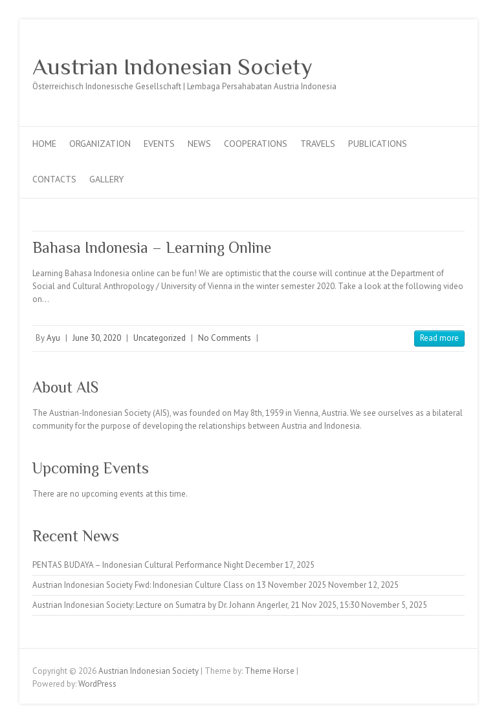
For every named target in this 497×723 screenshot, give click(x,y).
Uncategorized (159, 337)
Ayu (53, 337)
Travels (317, 143)
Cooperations (255, 143)
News (199, 143)
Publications (377, 143)
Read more (439, 337)
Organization (100, 143)
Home (44, 143)
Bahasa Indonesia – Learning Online (151, 247)
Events (159, 143)
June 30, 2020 (96, 337)
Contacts (54, 179)
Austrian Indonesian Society (172, 67)
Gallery (106, 179)
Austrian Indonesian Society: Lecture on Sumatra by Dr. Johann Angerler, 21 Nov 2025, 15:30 (195, 604)
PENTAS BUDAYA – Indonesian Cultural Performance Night (137, 564)
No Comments (224, 337)
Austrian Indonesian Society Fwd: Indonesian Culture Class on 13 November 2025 (179, 584)
